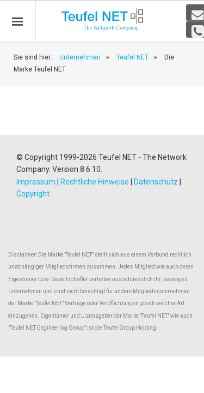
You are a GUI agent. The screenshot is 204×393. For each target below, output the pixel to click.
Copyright (33, 193)
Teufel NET (132, 57)
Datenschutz (156, 181)
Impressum (35, 181)
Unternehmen (80, 57)
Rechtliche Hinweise (94, 181)
